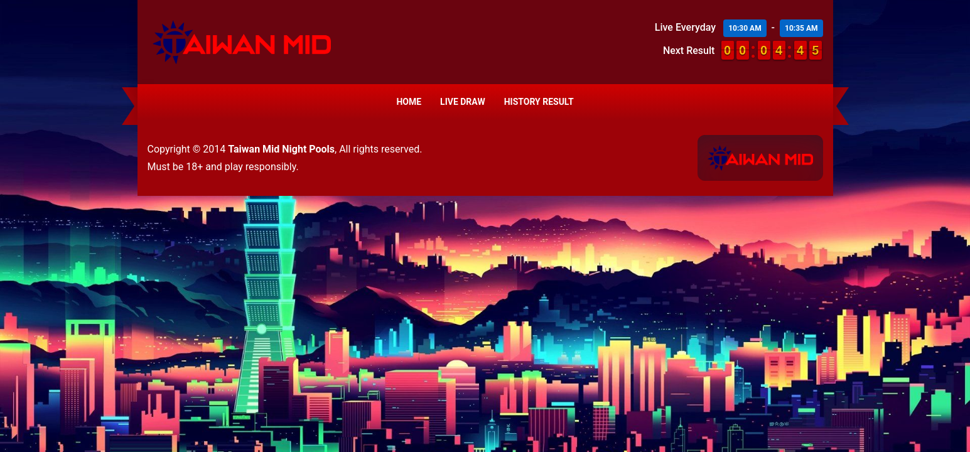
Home (408, 102)
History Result (539, 102)
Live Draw (462, 102)
